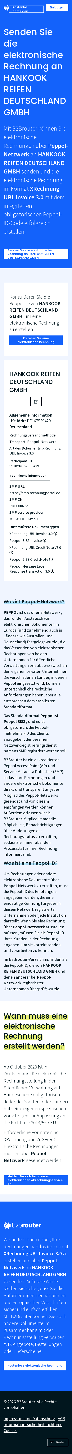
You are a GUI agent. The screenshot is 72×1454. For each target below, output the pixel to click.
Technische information (28, 476)
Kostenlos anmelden (20, 9)
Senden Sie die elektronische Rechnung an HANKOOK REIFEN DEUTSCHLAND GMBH (30, 254)
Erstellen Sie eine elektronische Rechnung (36, 340)
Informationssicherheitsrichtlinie (33, 1424)
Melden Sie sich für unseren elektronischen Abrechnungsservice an (35, 1180)
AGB (61, 1418)
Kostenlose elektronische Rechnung (34, 1366)
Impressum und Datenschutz (29, 1418)
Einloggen (57, 7)
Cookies (10, 1430)
